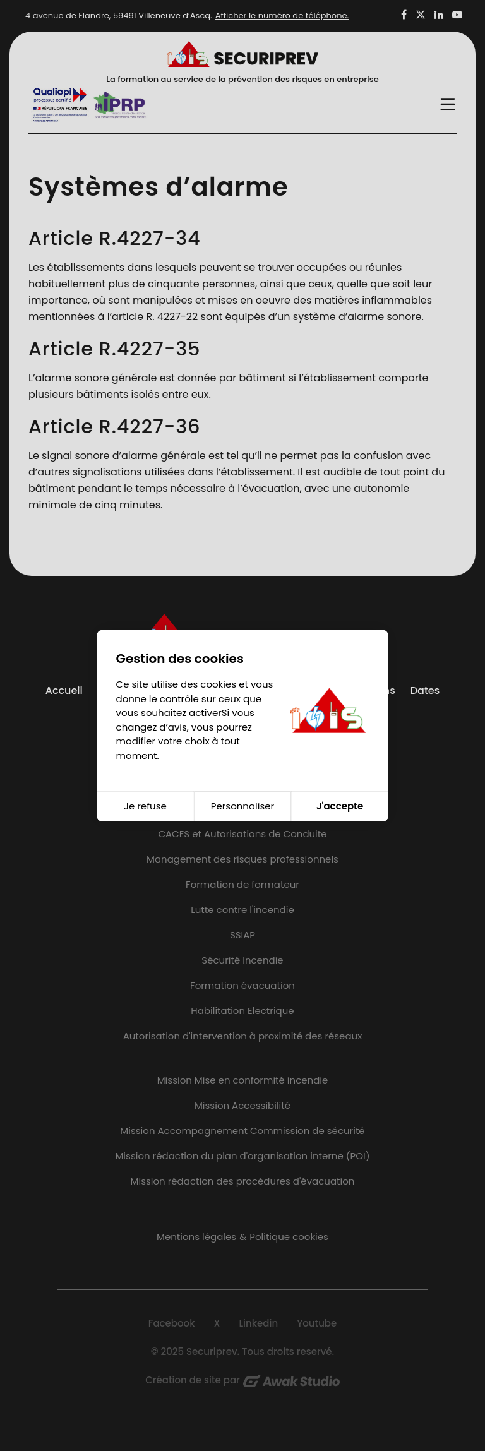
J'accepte (339, 806)
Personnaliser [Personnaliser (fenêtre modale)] (242, 806)
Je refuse (145, 806)
